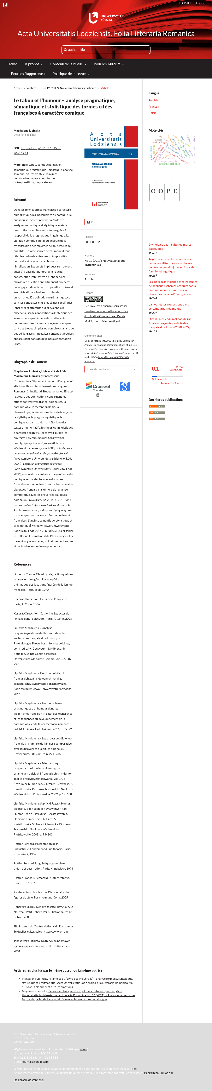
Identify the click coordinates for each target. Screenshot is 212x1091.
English (153, 100)
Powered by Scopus (171, 383)
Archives (32, 88)
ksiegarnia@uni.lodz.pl (158, 1072)
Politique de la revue (70, 73)
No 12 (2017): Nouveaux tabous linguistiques (69, 88)
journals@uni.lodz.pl (35, 1061)
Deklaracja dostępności (29, 1079)
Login (200, 3)
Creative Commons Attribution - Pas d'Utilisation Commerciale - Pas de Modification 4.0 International (106, 316)
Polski (153, 112)
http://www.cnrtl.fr (56, 931)
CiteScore (176, 369)
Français (154, 106)
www (83, 1049)
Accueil (18, 88)
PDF (93, 222)
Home (12, 64)
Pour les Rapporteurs (28, 73)
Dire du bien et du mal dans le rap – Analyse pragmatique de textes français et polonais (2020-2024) (171, 323)
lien (134, 1068)
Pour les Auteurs (107, 64)
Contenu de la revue (67, 64)
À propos (32, 64)
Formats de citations (99, 369)
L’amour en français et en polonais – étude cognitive (81, 991)
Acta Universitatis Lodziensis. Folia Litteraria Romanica (106, 33)
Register (185, 3)
